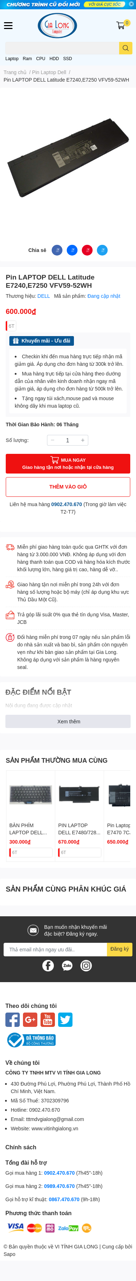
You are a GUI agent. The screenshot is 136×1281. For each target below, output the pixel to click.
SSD (67, 58)
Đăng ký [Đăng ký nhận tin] (120, 949)
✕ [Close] (131, 4)
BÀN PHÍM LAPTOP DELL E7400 (26, 832)
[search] (125, 48)
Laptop (12, 58)
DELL (44, 296)
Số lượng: (17, 440)
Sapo (9, 1254)
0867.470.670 (65, 1199)
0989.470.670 (60, 1186)
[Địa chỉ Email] (68, 949)
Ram (27, 58)
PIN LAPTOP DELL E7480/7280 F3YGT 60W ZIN (78, 832)
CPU (40, 58)
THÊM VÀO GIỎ (68, 487)
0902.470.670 (66, 504)
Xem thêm (68, 721)
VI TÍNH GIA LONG (76, 1246)
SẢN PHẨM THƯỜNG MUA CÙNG (57, 760)
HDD (54, 58)
